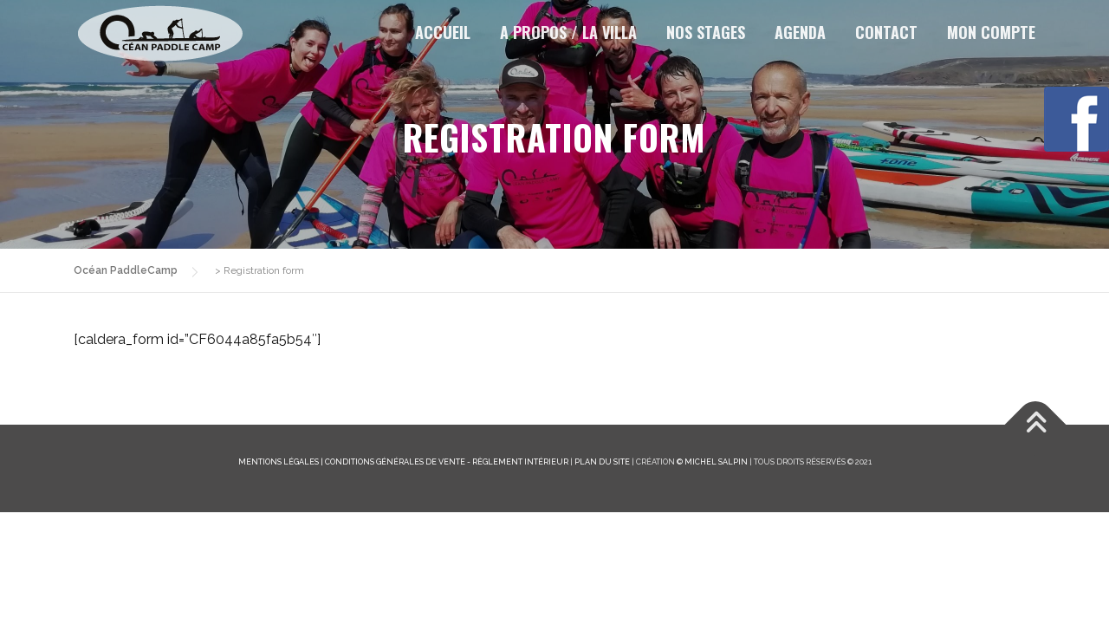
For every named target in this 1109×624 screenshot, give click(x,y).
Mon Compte (991, 32)
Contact (886, 32)
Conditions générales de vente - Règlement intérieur (446, 461)
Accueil (442, 32)
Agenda (800, 32)
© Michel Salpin (712, 461)
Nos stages (705, 32)
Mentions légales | (281, 461)
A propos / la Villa (568, 32)
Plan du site (602, 461)
